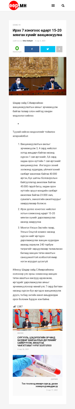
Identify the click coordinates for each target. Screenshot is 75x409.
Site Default (28, 41)
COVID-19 (16, 25)
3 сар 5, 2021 (40, 41)
